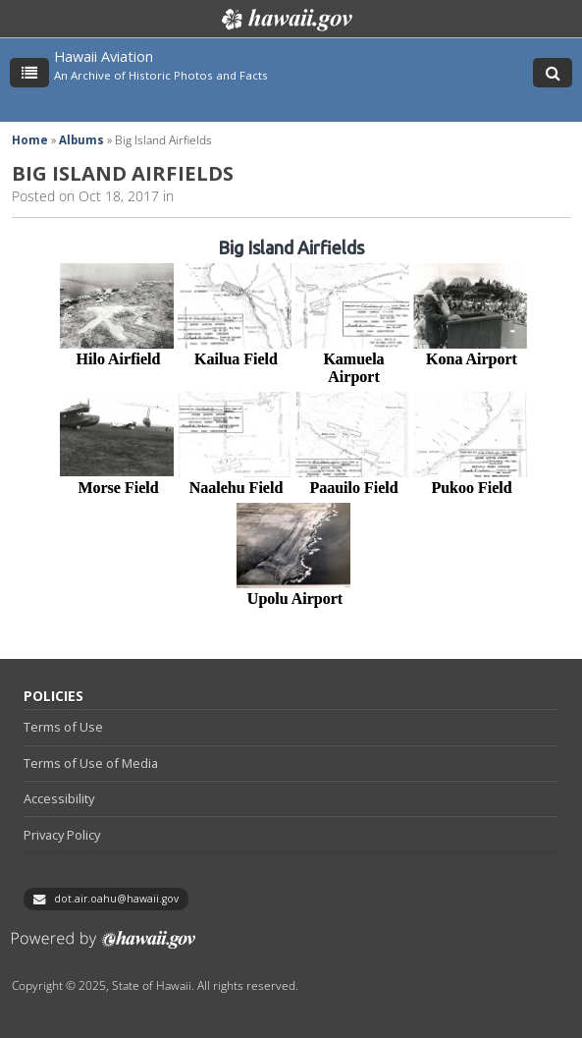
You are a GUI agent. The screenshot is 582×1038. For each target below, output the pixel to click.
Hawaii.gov (285, 19)
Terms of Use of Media (91, 763)
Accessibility (59, 798)
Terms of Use (63, 727)
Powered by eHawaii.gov (103, 947)
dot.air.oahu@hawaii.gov (116, 898)
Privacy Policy (62, 835)
